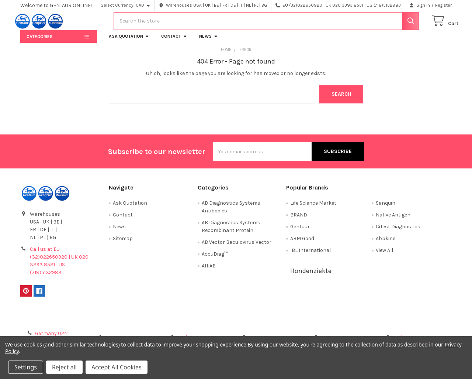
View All (384, 255)
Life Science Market (313, 208)
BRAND (298, 220)
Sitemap (123, 243)
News (208, 41)
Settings (25, 367)
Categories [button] (40, 41)
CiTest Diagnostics (398, 232)
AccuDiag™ (215, 259)
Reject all (64, 367)
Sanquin (385, 208)
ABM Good (302, 243)
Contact (174, 41)
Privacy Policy (398, 322)
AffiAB (209, 271)
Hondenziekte (311, 276)
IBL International (310, 255)
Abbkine (385, 243)
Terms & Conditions (74, 322)
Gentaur (300, 232)
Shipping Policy (182, 322)
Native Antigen (393, 220)
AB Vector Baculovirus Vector (236, 247)
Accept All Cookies (116, 367)
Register (443, 5)
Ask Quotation (129, 41)
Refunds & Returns (290, 322)
